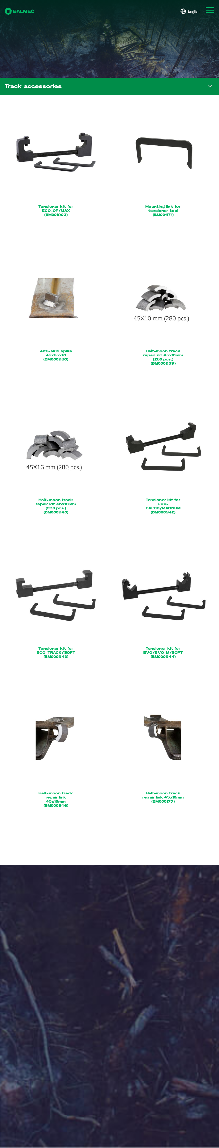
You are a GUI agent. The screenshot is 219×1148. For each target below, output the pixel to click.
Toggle (209, 86)
